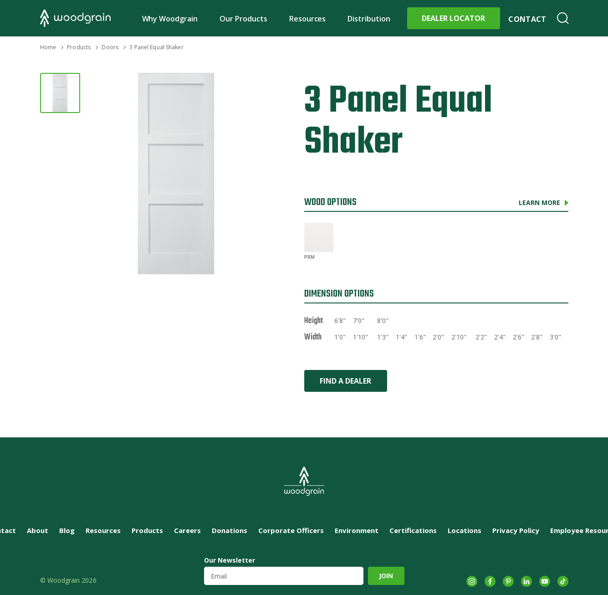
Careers (187, 530)
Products (79, 47)
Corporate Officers (291, 530)
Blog (67, 530)
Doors (110, 47)
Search (563, 18)
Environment (356, 530)
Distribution (368, 19)
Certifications (413, 530)
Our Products (243, 19)
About (37, 530)
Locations (464, 530)
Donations (229, 530)
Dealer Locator (453, 18)
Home (48, 47)
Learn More (539, 202)
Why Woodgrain (170, 19)
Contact (527, 19)
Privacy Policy (515, 530)
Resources (307, 19)
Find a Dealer (345, 381)
